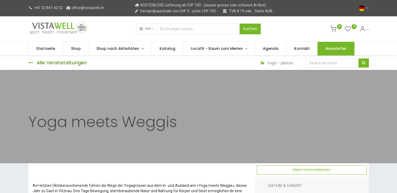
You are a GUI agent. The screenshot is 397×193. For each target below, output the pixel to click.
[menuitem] (46, 49)
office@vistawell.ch (85, 8)
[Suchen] (363, 63)
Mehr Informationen (311, 169)
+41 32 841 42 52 (45, 8)
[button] (146, 29)
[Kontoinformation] (364, 29)
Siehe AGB (264, 11)
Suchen (250, 28)
